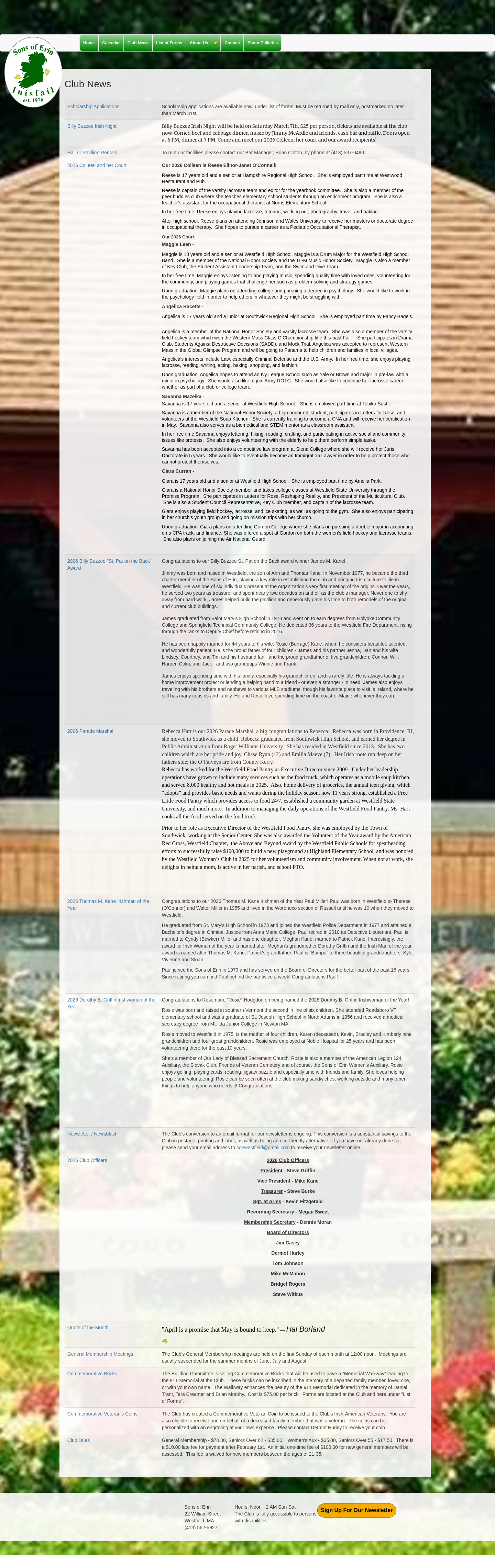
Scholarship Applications (93, 106)
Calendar (111, 43)
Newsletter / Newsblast (91, 1134)
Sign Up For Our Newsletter (357, 1510)
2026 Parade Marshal (90, 731)
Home (89, 43)
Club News (138, 43)
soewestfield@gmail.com (263, 1147)
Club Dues (78, 1440)
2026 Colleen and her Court (96, 165)
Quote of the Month (88, 1327)
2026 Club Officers (87, 1160)
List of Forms (169, 43)
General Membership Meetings (100, 1354)
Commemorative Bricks (92, 1373)
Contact (232, 43)
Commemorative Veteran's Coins (102, 1414)
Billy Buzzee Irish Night (92, 126)
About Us (201, 43)
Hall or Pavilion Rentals (92, 152)
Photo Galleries (263, 43)
